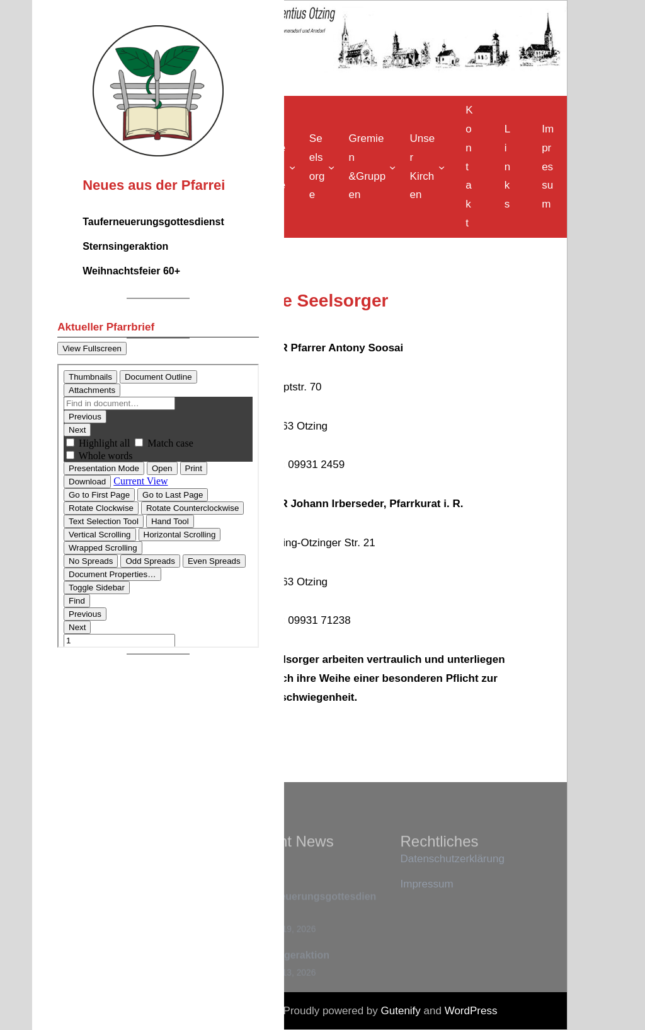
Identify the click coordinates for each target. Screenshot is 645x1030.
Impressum (427, 884)
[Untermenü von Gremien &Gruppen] (370, 167)
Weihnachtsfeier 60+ (131, 271)
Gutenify (402, 1011)
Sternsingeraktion (125, 246)
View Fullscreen (92, 348)
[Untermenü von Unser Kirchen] (425, 167)
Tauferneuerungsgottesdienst (153, 221)
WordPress (471, 1011)
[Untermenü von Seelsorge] (320, 167)
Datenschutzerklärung (453, 859)
